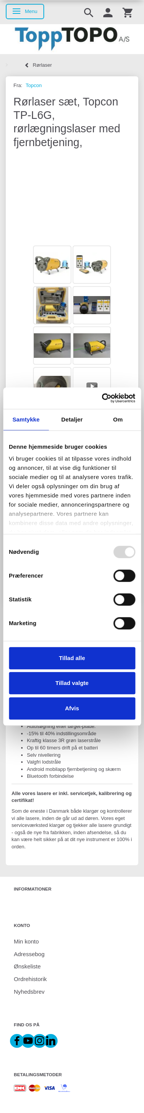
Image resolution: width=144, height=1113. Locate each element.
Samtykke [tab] (26, 419)
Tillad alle (72, 658)
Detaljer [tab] (72, 419)
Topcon (34, 85)
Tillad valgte (71, 683)
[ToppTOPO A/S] (72, 39)
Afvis (72, 708)
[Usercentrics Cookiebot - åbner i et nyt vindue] (102, 398)
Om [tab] (118, 419)
